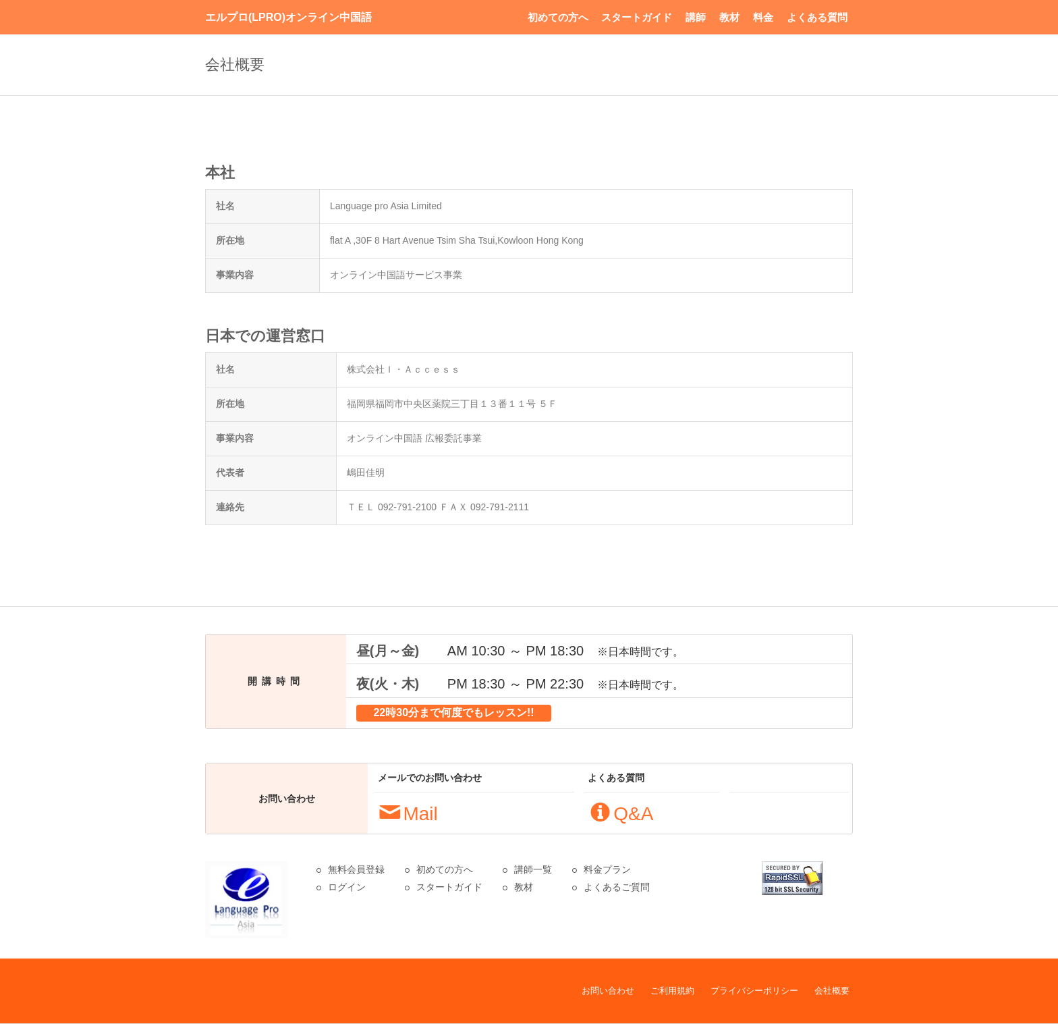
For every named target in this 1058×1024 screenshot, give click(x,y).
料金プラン (607, 869)
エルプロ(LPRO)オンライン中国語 (288, 17)
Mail (408, 813)
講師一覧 (533, 869)
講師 (696, 17)
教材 (729, 17)
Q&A (621, 813)
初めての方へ (558, 17)
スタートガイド (636, 17)
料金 (763, 17)
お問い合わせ (608, 991)
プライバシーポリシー (754, 991)
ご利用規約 (672, 991)
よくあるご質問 (617, 887)
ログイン (347, 887)
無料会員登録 (356, 869)
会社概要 (832, 991)
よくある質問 (817, 17)
